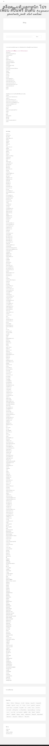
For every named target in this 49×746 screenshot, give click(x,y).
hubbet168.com (9, 250)
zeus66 (7, 519)
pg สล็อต (7, 334)
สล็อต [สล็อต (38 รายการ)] (29, 712)
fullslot (7, 111)
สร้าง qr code (8, 575)
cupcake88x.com (9, 208)
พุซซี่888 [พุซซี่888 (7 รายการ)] (25, 712)
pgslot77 (8, 348)
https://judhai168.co (10, 61)
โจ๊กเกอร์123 (8, 52)
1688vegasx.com (9, 138)
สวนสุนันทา (8, 627)
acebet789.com (9, 163)
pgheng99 (8, 341)
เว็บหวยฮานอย (8, 668)
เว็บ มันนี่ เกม (8, 652)
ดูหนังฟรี (7, 117)
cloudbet (8, 206)
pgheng (7, 339)
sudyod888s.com (9, 446)
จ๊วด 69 (7, 525)
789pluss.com (9, 149)
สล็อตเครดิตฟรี (8, 608)
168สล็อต (7, 141)
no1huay (7, 313)
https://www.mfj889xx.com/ (11, 249)
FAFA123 (7, 220)
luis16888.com (9, 287)
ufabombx (8, 474)
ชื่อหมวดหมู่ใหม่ (9, 526)
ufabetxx (8, 472)
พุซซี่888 (7, 560)
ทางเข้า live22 (8, 538)
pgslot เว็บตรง (9, 347)
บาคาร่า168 (8, 547)
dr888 (7, 214)
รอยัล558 (7, 569)
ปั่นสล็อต (7, 550)
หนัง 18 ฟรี (8, 629)
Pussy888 (8, 379)
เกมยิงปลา (8, 642)
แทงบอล (7, 673)
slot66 (7, 58)
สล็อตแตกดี (8, 623)
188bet (7, 142)
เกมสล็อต (7, 643)
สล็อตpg (7, 600)
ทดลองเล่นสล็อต (9, 534)
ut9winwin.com (9, 496)
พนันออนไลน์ (8, 556)
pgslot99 (8, 351)
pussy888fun (8, 380)
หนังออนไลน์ (8, 633)
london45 (8, 281)
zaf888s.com (8, 516)
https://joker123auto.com (11, 99)
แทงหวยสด (8, 674)
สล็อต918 (8, 595)
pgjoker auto (8, 342)
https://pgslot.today (10, 65)
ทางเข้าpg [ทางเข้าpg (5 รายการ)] (38, 709)
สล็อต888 (8, 64)
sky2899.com (9, 423)
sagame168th (9, 399)
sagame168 (8, 398)
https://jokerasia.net (10, 85)
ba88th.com (8, 174)
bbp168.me (8, 182)
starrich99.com (9, 445)
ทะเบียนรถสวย (8, 537)
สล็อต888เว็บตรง (9, 592)
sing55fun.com (9, 420)
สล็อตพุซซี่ (8, 604)
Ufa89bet (8, 468)
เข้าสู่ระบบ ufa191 (9, 645)
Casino (7, 202)
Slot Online (8, 427)
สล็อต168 (7, 582)
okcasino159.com (9, 319)
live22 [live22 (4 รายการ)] (17, 705)
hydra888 (8, 252)
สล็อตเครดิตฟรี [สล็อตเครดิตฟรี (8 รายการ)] (40, 714)
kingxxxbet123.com (10, 269)
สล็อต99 (7, 598)
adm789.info (8, 164)
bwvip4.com (8, 199)
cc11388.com (8, 204)
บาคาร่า (7, 545)
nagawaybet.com (9, 306)
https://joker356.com (10, 80)
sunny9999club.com (10, 448)
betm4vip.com (9, 187)
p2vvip (7, 322)
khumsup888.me (9, 266)
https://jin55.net (9, 55)
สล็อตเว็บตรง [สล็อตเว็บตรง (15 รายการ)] (9, 716)
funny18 (7, 75)
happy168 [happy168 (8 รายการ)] (33, 703)
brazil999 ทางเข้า (9, 198)
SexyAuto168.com (9, 412)
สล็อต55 (7, 585)
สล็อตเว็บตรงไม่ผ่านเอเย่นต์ (11, 616)
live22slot (8, 278)
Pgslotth (8, 358)
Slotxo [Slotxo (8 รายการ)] (33, 707)
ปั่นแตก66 (8, 551)
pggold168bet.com (10, 338)
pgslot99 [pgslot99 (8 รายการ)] (33, 705)
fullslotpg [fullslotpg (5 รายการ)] (27, 703)
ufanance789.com (10, 486)
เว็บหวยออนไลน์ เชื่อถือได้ (10, 667)
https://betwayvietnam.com (11, 84)
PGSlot (7, 345)
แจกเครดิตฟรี (8, 671)
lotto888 (8, 284)
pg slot (7, 107)
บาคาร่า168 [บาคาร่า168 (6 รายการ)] (13, 712)
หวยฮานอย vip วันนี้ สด (10, 639)
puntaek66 (8, 376)
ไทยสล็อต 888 (8, 680)
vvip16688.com (9, 504)
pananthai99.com (9, 325)
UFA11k (7, 466)
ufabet (7, 471)
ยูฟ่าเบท (7, 566)
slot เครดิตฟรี (8, 430)
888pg (7, 151)
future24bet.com (9, 233)
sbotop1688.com (9, 407)
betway (7, 189)
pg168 (7, 335)
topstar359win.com (10, 462)
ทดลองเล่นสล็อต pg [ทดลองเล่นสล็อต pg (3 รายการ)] (31, 709)
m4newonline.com (10, 288)
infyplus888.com (9, 256)
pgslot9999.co (9, 353)
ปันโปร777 (8, 554)
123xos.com (8, 135)
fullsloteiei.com (9, 228)
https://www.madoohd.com (11, 96)
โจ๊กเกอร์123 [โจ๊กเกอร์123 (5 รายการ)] (27, 716)
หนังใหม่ (7, 636)
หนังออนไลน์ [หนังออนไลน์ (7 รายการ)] (15, 716)
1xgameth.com (9, 147)
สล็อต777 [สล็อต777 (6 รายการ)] (8, 714)
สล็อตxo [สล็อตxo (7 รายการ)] (22, 714)
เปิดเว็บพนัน (8, 651)
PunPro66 (8, 370)
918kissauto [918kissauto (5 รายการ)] (17, 703)
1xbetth (7, 74)
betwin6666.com (9, 190)
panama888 (8, 323)
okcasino (8, 317)
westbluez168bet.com (10, 509)
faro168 (7, 118)
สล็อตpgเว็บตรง (9, 601)
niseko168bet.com (10, 312)
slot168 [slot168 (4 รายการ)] (29, 707)
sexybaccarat (8, 105)
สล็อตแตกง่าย (8, 620)
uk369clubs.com (9, 491)
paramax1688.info (9, 326)
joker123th (8, 263)
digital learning (9, 211)
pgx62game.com (9, 360)
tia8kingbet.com (9, 458)
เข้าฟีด (7, 730)
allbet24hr (8, 167)
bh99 (7, 193)
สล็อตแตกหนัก (8, 624)
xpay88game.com (10, 515)
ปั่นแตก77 (8, 553)
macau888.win (9, 291)
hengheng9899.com (10, 244)
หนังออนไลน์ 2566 (9, 635)
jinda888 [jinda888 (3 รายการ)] (8, 705)
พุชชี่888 (7, 559)
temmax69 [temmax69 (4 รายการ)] (9, 709)
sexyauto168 (8, 411)
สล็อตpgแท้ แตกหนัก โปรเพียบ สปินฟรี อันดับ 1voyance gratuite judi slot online (24, 10)
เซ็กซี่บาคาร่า (8, 649)
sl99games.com (9, 424)
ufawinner (8, 488)
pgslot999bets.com (10, 354)
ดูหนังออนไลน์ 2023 (9, 532)
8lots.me (8, 152)
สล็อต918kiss (8, 597)
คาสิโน (7, 522)
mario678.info (9, 294)
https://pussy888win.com (11, 104)
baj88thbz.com (9, 177)
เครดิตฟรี (7, 648)
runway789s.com (9, 395)
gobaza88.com (9, 239)
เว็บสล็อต (7, 659)
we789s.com (8, 506)
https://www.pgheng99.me (11, 109)
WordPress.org (9, 733)
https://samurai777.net (10, 81)
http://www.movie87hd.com (12, 101)
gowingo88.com (9, 242)
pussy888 (8, 66)
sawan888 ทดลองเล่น (10, 402)
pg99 (7, 336)
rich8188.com (9, 386)
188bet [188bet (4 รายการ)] (8, 703)
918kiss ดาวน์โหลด (9, 155)
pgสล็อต (7, 363)
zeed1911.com (9, 518)
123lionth (8, 133)
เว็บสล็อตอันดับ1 (9, 662)
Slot (7, 426)
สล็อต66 (7, 586)
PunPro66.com (9, 372)
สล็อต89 (7, 594)
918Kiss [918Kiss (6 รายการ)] (12, 703)
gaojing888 (8, 234)
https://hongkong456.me (11, 120)
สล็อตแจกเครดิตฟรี (9, 618)
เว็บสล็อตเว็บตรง (9, 664)
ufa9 (7, 469)
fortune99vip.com (9, 225)
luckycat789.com (9, 285)
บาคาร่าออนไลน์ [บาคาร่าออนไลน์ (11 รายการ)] (19, 712)
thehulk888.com (9, 456)
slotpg (7, 71)
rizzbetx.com (8, 388)
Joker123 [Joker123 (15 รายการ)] (13, 705)
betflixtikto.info (9, 186)
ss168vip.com (8, 440)
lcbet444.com (9, 274)
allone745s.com (9, 168)
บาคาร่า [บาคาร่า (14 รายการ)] (8, 712)
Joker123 (8, 261)
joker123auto (8, 262)
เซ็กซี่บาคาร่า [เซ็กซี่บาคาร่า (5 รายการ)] (20, 716)
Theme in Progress (18, 742)
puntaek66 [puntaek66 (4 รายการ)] (16, 707)
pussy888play (9, 382)
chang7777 (8, 205)
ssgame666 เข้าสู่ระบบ (10, 443)
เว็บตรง (7, 654)
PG (6, 328)
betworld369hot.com (10, 192)
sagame (7, 98)
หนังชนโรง (8, 632)
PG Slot (7, 329)
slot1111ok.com (9, 431)
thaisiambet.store (9, 455)
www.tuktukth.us (9, 513)
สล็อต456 (7, 583)
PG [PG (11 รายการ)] (20, 705)
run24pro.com (9, 393)
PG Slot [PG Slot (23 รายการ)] (28, 705)
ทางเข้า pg (8, 540)
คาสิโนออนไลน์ (9, 524)
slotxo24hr (8, 69)
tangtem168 (8, 452)
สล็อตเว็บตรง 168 (9, 611)
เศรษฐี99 (7, 670)
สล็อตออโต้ (8, 607)
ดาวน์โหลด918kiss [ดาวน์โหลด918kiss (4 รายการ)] (22, 709)
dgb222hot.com (9, 209)
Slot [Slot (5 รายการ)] (25, 707)
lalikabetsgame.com (10, 272)
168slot (7, 139)
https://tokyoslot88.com (11, 83)
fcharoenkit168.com (10, 223)
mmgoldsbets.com (10, 300)
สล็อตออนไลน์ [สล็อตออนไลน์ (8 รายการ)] (27, 714)
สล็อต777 (8, 589)
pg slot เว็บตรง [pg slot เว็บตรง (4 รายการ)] (9, 707)
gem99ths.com (9, 236)
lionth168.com (9, 275)
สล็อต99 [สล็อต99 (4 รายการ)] (33, 712)
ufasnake (8, 487)
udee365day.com (9, 465)
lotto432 (7, 282)
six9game (8, 421)
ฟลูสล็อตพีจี (8, 562)
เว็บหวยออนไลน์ (9, 665)
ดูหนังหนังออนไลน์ (9, 529)
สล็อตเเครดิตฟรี (9, 617)
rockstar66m (8, 389)
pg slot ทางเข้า (9, 331)
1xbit (7, 145)
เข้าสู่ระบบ (8, 729)
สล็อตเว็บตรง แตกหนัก (10, 613)
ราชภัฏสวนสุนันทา (9, 573)
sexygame (8, 415)
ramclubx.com (9, 383)
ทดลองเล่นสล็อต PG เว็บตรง (11, 535)
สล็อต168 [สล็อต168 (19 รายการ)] (38, 712)
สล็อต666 (7, 588)
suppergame (8, 449)
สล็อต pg (7, 578)
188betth (8, 144)
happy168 (8, 243)
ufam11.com (8, 481)
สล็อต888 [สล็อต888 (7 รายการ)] (13, 714)
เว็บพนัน (7, 656)
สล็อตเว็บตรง (8, 59)
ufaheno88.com (9, 480)
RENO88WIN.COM (10, 385)
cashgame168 (9, 201)
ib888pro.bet (8, 253)
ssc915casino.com (9, 442)
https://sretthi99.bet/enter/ (11, 247)
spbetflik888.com (9, 437)
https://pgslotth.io (9, 78)
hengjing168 (8, 246)
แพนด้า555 (8, 677)
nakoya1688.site (9, 307)
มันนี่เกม (7, 564)
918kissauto (8, 157)
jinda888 (8, 259)
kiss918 (7, 77)
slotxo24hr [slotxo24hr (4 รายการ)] (38, 707)
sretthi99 (8, 439)
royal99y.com (9, 391)
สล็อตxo (7, 602)
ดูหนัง (7, 114)
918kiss (7, 95)
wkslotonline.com (9, 510)
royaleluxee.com (9, 392)
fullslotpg (8, 230)
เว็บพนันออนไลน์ (9, 658)
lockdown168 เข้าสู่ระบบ (10, 279)
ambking (8, 171)
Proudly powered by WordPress (29, 742)
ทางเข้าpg (8, 542)
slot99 (7, 56)
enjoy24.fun (8, 218)
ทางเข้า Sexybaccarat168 (11, 541)
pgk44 (7, 344)
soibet (7, 436)
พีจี (6, 557)
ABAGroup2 (8, 161)
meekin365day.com (10, 296)
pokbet (7, 366)
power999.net (9, 367)
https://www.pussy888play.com (12, 102)
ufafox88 (8, 478)
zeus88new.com (9, 521)
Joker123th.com (9, 265)
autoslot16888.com (10, 173)
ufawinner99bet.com (10, 490)
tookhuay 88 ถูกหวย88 (10, 461)
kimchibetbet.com (10, 268)
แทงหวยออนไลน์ (9, 675)
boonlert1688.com (10, 196)
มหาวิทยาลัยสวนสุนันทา (10, 563)
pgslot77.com (9, 350)
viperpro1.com (9, 500)
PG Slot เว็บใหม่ (9, 332)
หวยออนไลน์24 (9, 637)
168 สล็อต (8, 136)
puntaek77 (8, 377)
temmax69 (8, 453)
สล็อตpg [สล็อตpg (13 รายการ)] (18, 714)
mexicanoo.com (9, 297)
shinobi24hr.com (9, 418)
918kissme (8, 158)
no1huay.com (8, 315)
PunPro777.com (9, 374)
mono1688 (8, 301)
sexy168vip (8, 410)
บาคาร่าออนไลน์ (9, 548)
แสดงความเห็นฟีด (9, 732)
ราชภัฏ (7, 572)
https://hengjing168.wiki (11, 53)
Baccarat (8, 176)
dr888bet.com (9, 215)
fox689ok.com (9, 227)
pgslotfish (8, 357)
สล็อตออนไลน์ (8, 605)
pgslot (7, 87)
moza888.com (9, 304)
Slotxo (7, 433)
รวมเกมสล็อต (8, 567)
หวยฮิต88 (8, 640)
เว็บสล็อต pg (8, 661)
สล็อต (7, 576)
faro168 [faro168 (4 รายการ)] (22, 703)
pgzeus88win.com (10, 361)
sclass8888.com (9, 408)
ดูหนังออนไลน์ (8, 115)
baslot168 (8, 180)
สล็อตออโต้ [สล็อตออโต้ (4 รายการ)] (34, 714)
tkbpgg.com (8, 459)
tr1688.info (8, 464)
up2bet (7, 493)
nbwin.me (8, 310)
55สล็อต (7, 148)
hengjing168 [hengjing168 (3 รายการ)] (38, 703)
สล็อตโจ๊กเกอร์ (8, 626)
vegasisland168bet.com (11, 497)
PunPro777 (8, 373)
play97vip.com (9, 364)
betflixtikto (8, 185)
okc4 (7, 316)
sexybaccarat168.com (10, 414)
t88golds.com (9, 450)
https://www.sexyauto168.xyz (12, 68)
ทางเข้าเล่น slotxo (9, 544)
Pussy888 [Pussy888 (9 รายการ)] (21, 707)
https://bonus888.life (10, 62)
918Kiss (7, 154)
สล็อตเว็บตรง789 (9, 614)
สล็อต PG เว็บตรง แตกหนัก (11, 580)
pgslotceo (8, 355)
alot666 (7, 170)
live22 (7, 112)
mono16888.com (9, 303)
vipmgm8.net (9, 502)
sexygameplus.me (10, 417)
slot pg (7, 429)
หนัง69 (7, 630)
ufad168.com (8, 475)
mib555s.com (8, 299)
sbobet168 (8, 405)
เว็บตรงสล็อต (8, 655)
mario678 (8, 293)
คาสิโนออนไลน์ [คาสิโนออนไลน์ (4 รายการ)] (15, 709)
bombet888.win (9, 195)
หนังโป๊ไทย (8, 72)
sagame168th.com (10, 401)
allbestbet (8, 166)
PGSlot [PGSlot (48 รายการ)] (23, 705)
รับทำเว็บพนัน (8, 570)
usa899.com (8, 494)
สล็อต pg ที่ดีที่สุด (9, 579)
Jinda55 (7, 258)
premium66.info (9, 369)
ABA (7, 160)
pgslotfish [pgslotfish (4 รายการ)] (38, 705)
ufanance (8, 484)
